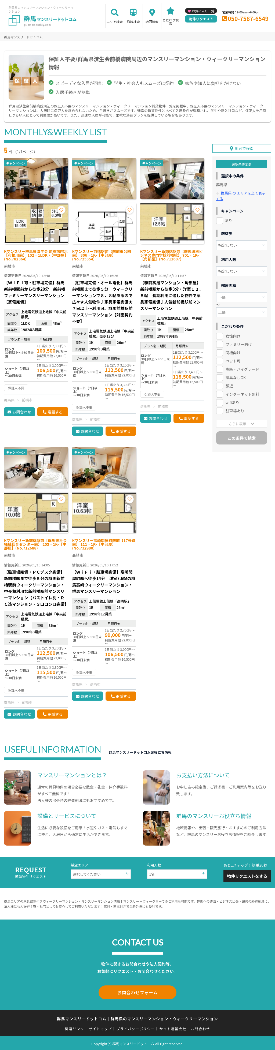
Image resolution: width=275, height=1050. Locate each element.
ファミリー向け (239, 342)
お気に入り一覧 (203, 11)
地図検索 (152, 21)
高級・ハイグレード (242, 367)
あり (228, 219)
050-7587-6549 (248, 18)
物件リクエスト (201, 18)
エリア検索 (115, 21)
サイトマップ (100, 1027)
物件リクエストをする (247, 876)
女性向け (233, 334)
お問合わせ (21, 411)
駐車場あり (235, 409)
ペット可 (233, 359)
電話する (55, 411)
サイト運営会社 (172, 1027)
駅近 (229, 384)
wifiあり (232, 400)
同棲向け (233, 351)
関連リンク (74, 1027)
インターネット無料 (242, 392)
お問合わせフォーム (137, 992)
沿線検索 (133, 21)
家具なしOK (236, 376)
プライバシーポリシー (135, 1027)
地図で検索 (244, 147)
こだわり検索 (170, 21)
